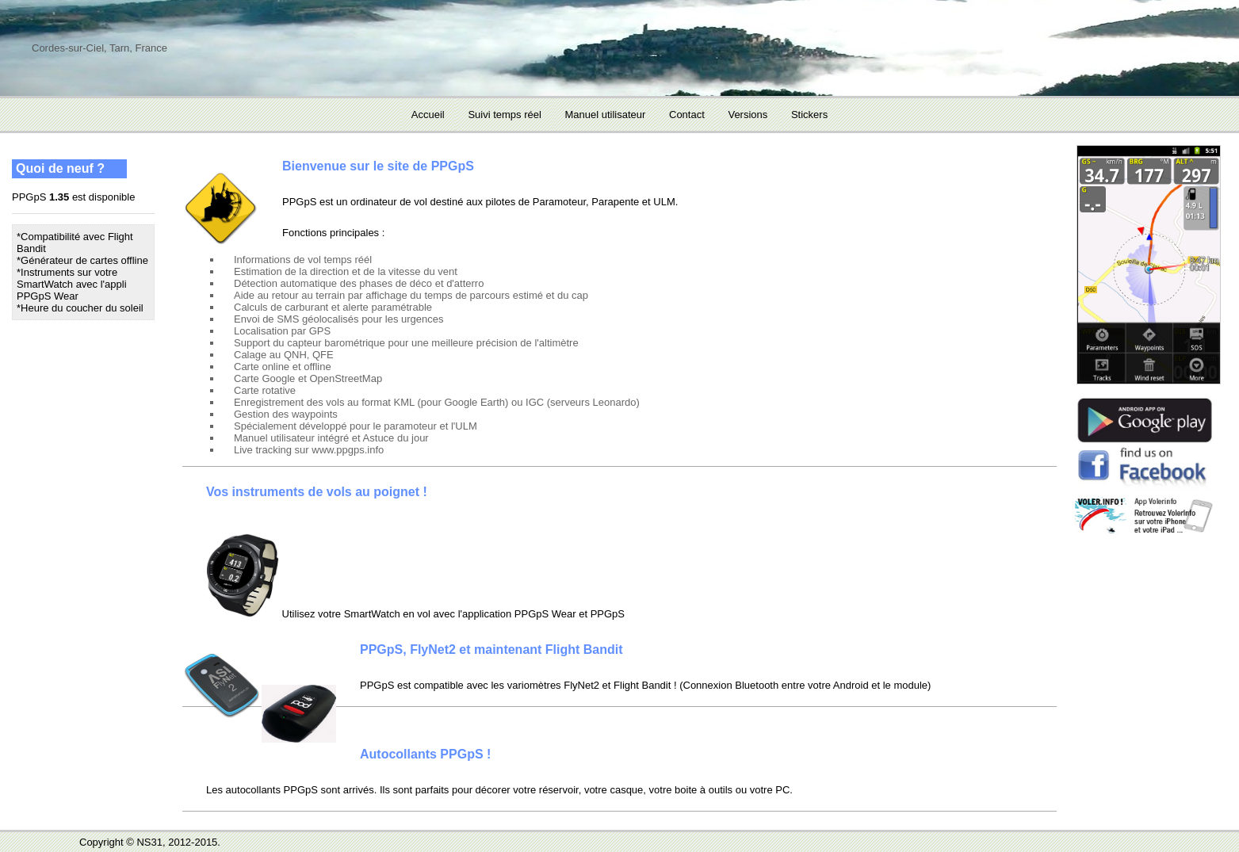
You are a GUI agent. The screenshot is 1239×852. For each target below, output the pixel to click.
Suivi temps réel (504, 114)
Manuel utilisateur (604, 114)
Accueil (428, 114)
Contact (687, 114)
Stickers (809, 114)
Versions (747, 114)
